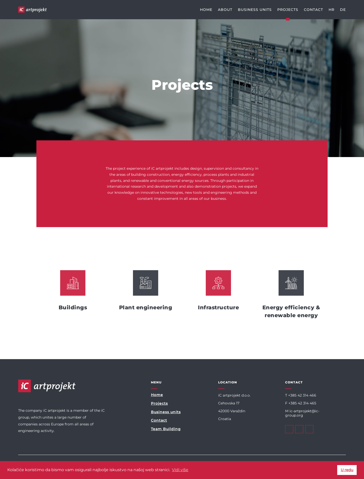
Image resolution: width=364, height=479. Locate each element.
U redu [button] (347, 470)
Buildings (73, 307)
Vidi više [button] (180, 469)
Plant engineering (145, 307)
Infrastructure (218, 307)
